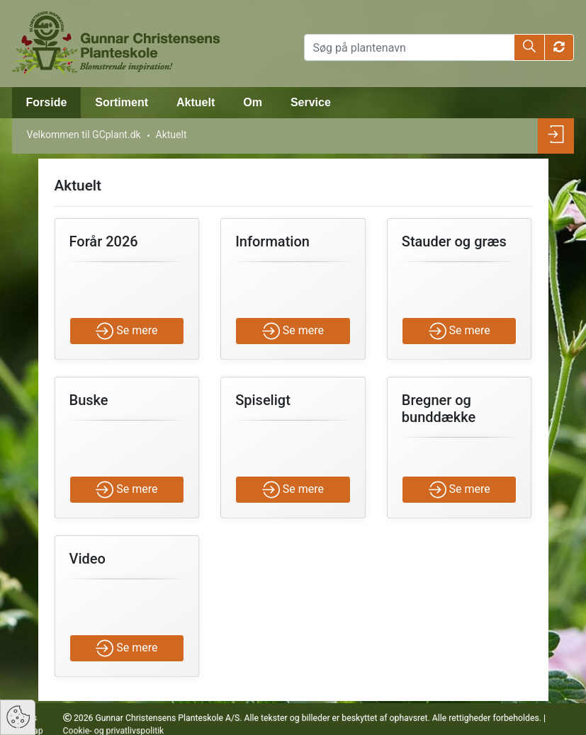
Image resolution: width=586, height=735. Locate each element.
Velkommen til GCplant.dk (84, 134)
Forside (46, 102)
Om (252, 102)
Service (311, 102)
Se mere (126, 331)
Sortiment (121, 102)
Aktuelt (195, 102)
